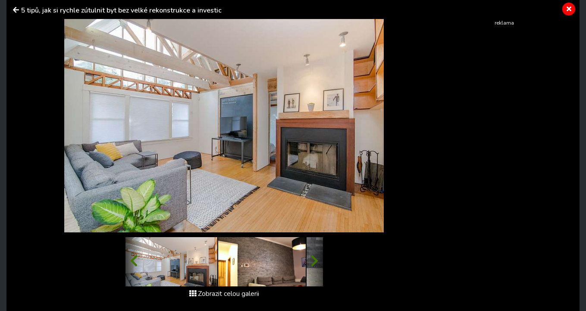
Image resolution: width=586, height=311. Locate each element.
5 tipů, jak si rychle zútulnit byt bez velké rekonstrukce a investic (121, 10)
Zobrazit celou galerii (224, 293)
